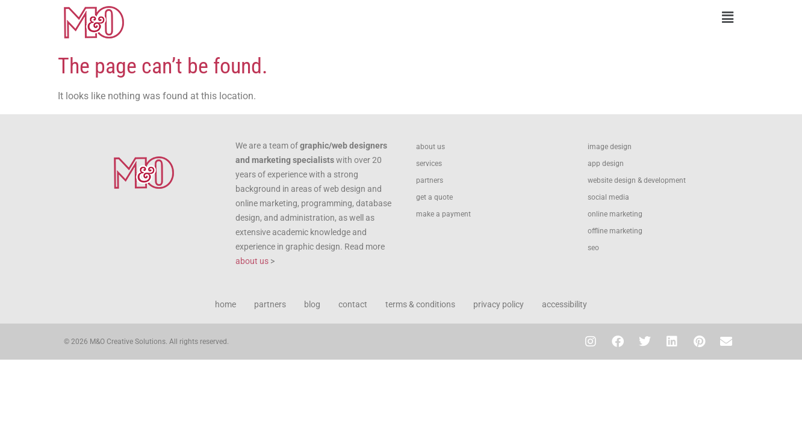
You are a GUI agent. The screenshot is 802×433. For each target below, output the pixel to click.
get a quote (434, 197)
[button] (572, 17)
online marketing (615, 214)
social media (608, 197)
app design (606, 163)
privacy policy (498, 304)
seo (593, 248)
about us (252, 261)
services (429, 163)
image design (610, 147)
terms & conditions (420, 304)
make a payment (443, 214)
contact (352, 304)
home (225, 304)
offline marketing (615, 231)
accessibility (564, 304)
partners (429, 180)
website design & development (637, 180)
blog (312, 304)
